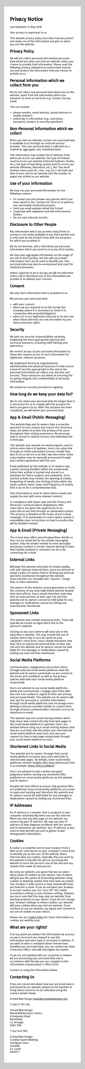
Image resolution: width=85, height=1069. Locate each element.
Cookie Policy (36, 917)
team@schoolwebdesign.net (50, 998)
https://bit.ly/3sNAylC (41, 765)
